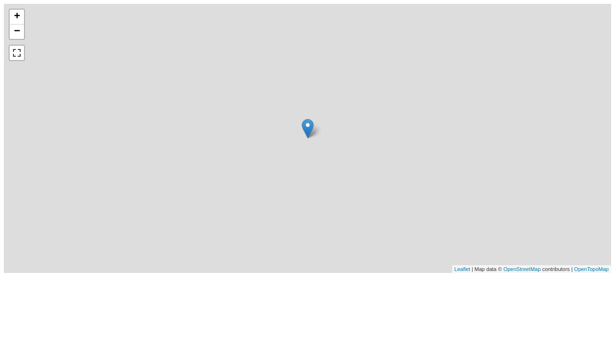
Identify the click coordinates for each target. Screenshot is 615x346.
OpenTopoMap (591, 269)
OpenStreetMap (522, 269)
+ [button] (17, 17)
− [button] (17, 32)
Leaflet (462, 269)
